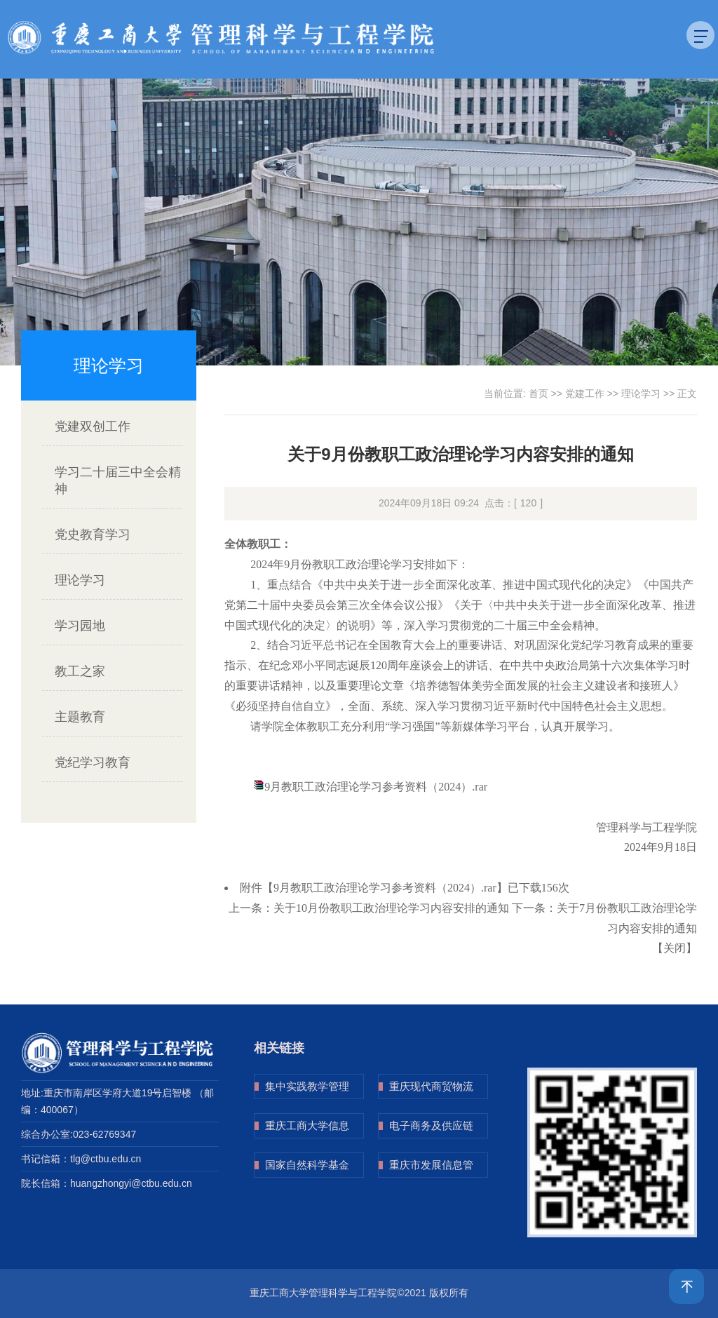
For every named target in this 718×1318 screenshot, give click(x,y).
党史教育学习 (92, 534)
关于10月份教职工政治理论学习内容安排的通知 (391, 908)
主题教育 (80, 717)
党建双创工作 (92, 426)
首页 (538, 393)
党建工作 (584, 393)
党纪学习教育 (92, 762)
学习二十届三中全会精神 (118, 480)
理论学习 (80, 580)
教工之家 (80, 671)
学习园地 (80, 626)
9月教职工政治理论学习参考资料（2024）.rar (375, 787)
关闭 (674, 948)
